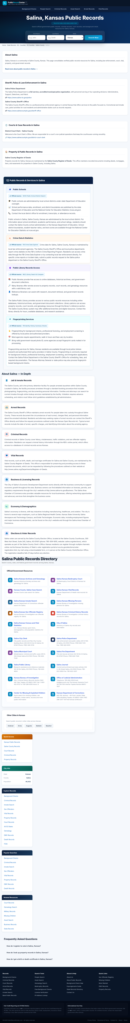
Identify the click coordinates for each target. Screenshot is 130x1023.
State (74, 33)
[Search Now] (93, 37)
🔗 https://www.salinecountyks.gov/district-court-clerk (25, 137)
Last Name (55, 33)
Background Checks (11, 796)
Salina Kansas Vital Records (68, 590)
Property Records (10, 759)
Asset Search (8, 920)
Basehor (49, 726)
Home (4, 45)
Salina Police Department (67, 638)
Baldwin (39, 726)
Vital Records (8, 813)
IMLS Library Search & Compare (26, 274)
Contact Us (70, 992)
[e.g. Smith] (55, 37)
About (120, 1020)
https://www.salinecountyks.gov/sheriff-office (24, 111)
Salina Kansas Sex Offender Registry (28, 612)
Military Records (9, 911)
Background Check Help (75, 983)
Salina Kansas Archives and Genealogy (29, 579)
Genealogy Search (10, 907)
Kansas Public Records (12, 742)
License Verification (41, 992)
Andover (11, 726)
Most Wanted (103, 983)
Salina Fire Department (66, 651)
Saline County (40, 45)
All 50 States (8, 826)
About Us (70, 977)
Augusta (29, 726)
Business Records (10, 924)
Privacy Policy (92, 1020)
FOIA (5, 844)
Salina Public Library (22, 665)
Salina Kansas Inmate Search (25, 601)
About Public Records (74, 980)
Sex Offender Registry (106, 977)
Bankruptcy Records (41, 986)
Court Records (9, 751)
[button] (48, 946)
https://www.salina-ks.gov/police (19, 97)
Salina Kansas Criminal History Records (72, 612)
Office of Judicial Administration (69, 678)
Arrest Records (8, 986)
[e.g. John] (36, 37)
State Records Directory (75, 989)
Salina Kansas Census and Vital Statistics (26, 624)
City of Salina (62, 623)
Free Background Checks (43, 989)
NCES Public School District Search (28, 196)
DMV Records (9, 835)
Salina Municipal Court (23, 651)
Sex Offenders (9, 809)
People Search (40, 977)
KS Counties (30, 45)
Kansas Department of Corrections (70, 693)
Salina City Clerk (20, 638)
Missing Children (10, 916)
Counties (23, 45)
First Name (36, 33)
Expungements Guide (74, 986)
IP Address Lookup (41, 995)
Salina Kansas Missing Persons (69, 601)
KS (18, 45)
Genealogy (8, 831)
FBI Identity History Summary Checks (28, 326)
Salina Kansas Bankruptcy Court (69, 579)
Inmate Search (9, 805)
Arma (20, 726)
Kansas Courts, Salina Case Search (28, 590)
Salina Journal (62, 665)
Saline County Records (12, 746)
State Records (11, 45)
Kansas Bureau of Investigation (26, 678)
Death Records (9, 839)
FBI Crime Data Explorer (24, 245)
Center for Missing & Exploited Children (29, 693)
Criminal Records (10, 755)
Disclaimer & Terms (103, 1020)
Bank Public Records (9, 995)
